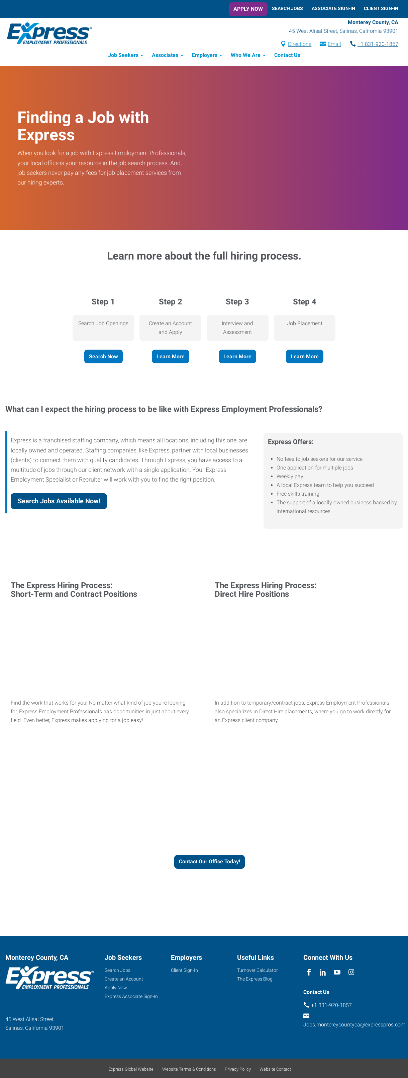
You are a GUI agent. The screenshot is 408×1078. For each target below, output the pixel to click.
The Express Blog (255, 980)
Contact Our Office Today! (209, 862)
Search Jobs (287, 8)
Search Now (103, 357)
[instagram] (351, 973)
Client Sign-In (381, 8)
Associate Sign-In (333, 8)
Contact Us (287, 56)
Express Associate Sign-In (131, 997)
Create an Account (124, 980)
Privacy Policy (238, 1070)
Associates (165, 56)
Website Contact (275, 1070)
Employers (204, 56)
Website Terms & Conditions (189, 1070)
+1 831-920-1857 (378, 45)
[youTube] (337, 973)
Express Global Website (131, 1070)
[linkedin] (322, 973)
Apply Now (248, 9)
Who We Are (246, 56)
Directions (299, 45)
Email (334, 45)
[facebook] (308, 973)
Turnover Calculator (257, 971)
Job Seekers (123, 56)
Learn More (171, 357)
